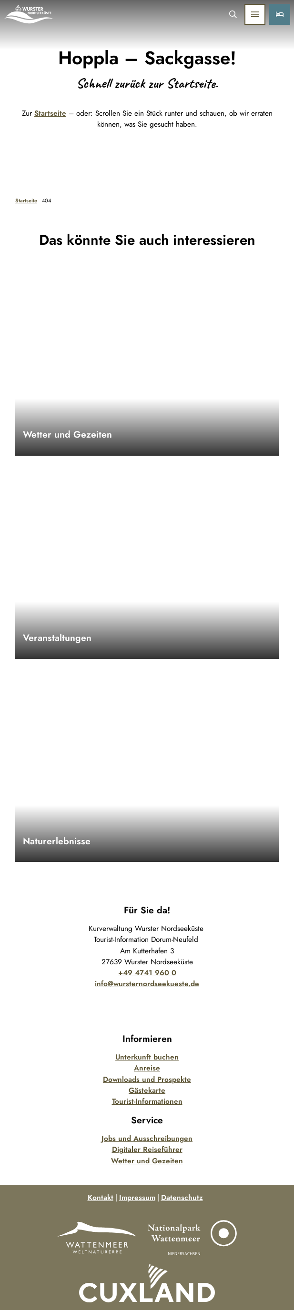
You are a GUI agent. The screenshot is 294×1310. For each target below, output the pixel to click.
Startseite (50, 114)
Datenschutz (182, 1197)
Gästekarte (147, 1090)
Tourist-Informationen (147, 1101)
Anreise (147, 1068)
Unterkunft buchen (147, 1057)
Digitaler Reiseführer (147, 1149)
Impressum (137, 1197)
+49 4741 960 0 (147, 973)
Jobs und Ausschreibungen (147, 1138)
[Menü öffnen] (254, 14)
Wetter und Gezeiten (147, 1160)
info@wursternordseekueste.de (147, 984)
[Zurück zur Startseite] (29, 14)
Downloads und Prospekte (147, 1079)
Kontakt (100, 1197)
